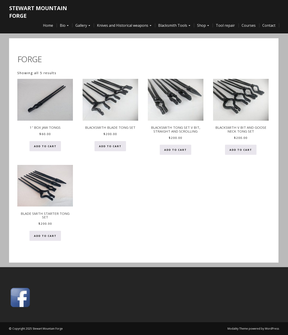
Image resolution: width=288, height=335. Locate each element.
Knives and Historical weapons (124, 25)
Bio (64, 25)
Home (48, 25)
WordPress (272, 329)
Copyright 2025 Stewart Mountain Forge (37, 329)
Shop (203, 25)
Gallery (82, 25)
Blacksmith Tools (174, 25)
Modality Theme (237, 329)
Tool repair (225, 25)
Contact (268, 25)
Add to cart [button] (45, 146)
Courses (249, 25)
